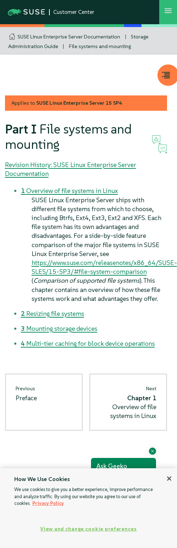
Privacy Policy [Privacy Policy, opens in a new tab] (48, 503)
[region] (88, 508)
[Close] (169, 478)
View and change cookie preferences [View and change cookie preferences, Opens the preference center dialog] (88, 529)
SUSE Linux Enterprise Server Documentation (68, 36)
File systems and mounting (100, 46)
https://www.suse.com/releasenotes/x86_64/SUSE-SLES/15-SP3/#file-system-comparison (104, 267)
